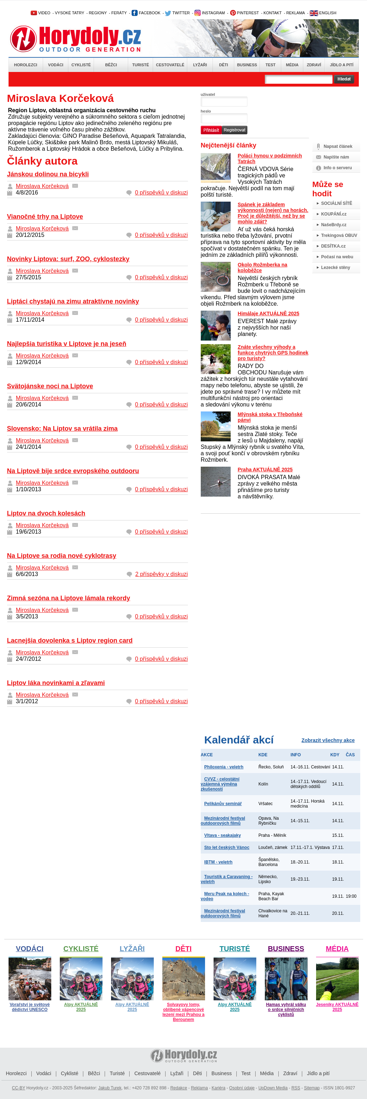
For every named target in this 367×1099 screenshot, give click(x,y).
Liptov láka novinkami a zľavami (56, 682)
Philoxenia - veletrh (223, 766)
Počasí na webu (337, 256)
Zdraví (314, 65)
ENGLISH (323, 13)
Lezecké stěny (335, 267)
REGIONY (98, 13)
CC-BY (18, 1087)
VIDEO (40, 13)
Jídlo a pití (341, 65)
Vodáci (55, 65)
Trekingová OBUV (339, 235)
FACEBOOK (146, 13)
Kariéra (218, 1087)
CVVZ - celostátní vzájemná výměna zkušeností (220, 784)
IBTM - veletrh (218, 862)
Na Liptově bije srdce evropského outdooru (73, 471)
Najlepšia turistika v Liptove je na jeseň (66, 343)
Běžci (111, 65)
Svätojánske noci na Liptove (50, 386)
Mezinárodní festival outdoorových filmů (223, 821)
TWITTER (177, 13)
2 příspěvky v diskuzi (161, 574)
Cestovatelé (170, 65)
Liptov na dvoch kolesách (46, 513)
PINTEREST (244, 13)
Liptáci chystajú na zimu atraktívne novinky (73, 301)
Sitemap (312, 1087)
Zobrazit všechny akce (328, 740)
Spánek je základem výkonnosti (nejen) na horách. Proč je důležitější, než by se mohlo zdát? (273, 213)
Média (292, 65)
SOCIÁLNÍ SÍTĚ (336, 203)
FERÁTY (119, 13)
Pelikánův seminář (223, 803)
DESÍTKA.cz (333, 246)
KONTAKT (272, 13)
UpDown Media (273, 1087)
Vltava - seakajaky (222, 835)
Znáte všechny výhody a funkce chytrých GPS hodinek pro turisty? (273, 352)
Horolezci (25, 65)
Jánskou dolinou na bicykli (48, 174)
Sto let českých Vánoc (227, 847)
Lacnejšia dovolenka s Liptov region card (70, 640)
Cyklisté (81, 65)
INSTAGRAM (209, 13)
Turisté (140, 65)
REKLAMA (295, 13)
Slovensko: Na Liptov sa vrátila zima (62, 428)
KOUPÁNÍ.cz (333, 214)
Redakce (178, 1087)
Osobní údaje (242, 1087)
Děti (223, 65)
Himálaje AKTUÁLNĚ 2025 (268, 313)
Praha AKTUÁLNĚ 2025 (265, 469)
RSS (296, 1087)
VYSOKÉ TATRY (69, 13)
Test (271, 65)
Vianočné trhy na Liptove (45, 216)
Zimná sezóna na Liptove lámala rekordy (68, 598)
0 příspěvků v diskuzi (161, 193)
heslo (206, 111)
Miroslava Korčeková (42, 186)
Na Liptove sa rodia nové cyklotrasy (61, 555)
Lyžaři (200, 65)
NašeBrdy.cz (333, 224)
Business (247, 65)
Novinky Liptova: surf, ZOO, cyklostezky (68, 259)
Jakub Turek (109, 1087)
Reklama (199, 1087)
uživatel (208, 94)
